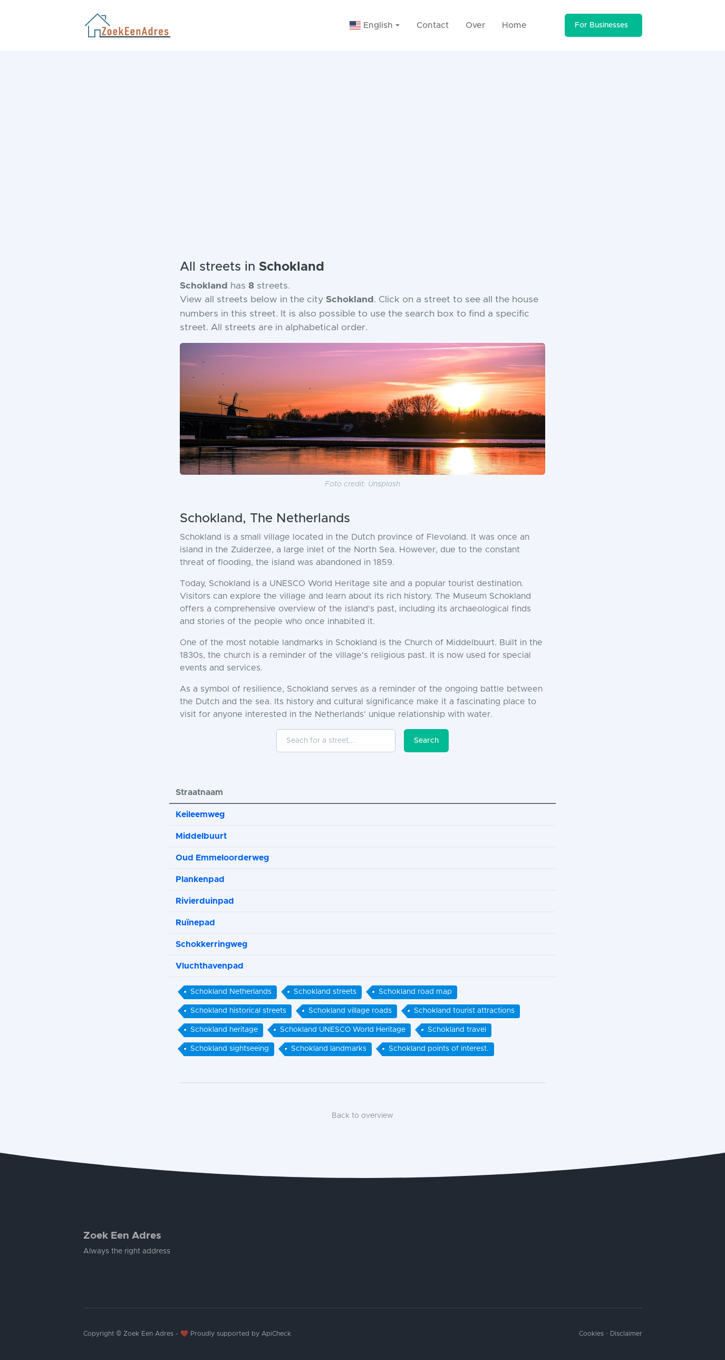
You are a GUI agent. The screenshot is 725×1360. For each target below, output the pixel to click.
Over (475, 25)
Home (514, 25)
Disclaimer (626, 1333)
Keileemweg (200, 814)
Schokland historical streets (238, 1010)
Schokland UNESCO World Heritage (342, 1029)
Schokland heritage (224, 1029)
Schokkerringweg (211, 944)
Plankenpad (200, 879)
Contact (433, 25)
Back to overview (362, 1115)
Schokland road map (415, 991)
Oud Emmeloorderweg (222, 858)
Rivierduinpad (205, 901)
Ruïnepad (195, 922)
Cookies (591, 1333)
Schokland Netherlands (231, 991)
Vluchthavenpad (210, 966)
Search (426, 740)
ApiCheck (276, 1333)
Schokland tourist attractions (464, 1010)
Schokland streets (325, 991)
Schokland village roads (350, 1010)
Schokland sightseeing (229, 1048)
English (371, 25)
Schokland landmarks (328, 1048)
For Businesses (601, 25)
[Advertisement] (362, 130)
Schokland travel (457, 1029)
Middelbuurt (201, 836)
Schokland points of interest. (439, 1048)
